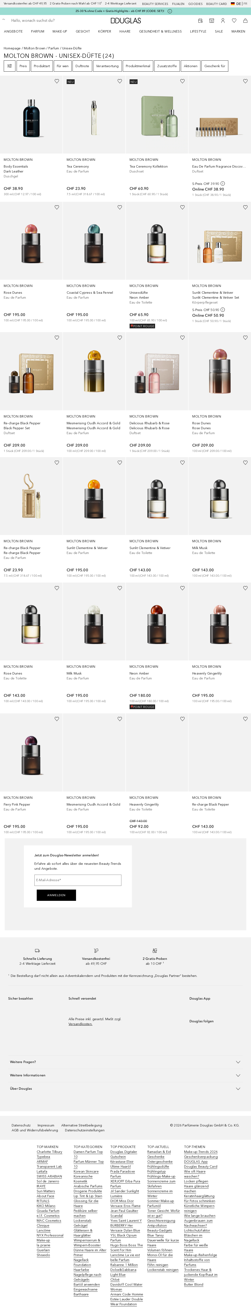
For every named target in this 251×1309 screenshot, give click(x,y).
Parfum (37, 31)
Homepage (12, 48)
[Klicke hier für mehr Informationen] (169, 11)
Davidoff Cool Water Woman (126, 1287)
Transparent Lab (49, 1167)
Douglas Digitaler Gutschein (123, 1154)
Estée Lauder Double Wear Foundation (126, 1301)
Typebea (43, 1157)
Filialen (178, 4)
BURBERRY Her (121, 1226)
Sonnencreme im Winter (160, 1193)
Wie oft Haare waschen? (195, 1174)
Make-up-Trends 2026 (201, 1152)
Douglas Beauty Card (200, 1167)
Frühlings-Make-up (161, 1176)
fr (245, 3)
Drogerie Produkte (88, 1191)
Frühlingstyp (156, 1171)
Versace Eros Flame (125, 1206)
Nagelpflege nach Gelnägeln (87, 1277)
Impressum (46, 1125)
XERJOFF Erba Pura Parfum (125, 1183)
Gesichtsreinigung (161, 1221)
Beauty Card (216, 4)
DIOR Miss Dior (122, 1201)
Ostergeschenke (160, 1162)
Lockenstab (82, 1221)
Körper (104, 31)
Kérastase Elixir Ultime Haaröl (122, 1164)
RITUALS (43, 1201)
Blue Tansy (155, 1235)
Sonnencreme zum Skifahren (161, 1183)
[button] (125, 1062)
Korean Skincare (86, 1171)
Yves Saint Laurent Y (126, 1221)
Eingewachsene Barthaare (86, 1291)
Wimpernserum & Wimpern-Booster (87, 1242)
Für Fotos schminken (199, 1201)
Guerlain (43, 1250)
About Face (45, 1196)
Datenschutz (21, 1125)
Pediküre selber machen (86, 1213)
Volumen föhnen (160, 1250)
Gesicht (83, 31)
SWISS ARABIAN (49, 1176)
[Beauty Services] (200, 20)
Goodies (195, 4)
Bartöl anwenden (87, 1285)
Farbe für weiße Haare (196, 1247)
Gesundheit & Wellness (160, 31)
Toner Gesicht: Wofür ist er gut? (163, 1213)
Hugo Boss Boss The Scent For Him (126, 1247)
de (236, 4)
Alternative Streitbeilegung (81, 1125)
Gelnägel (81, 1226)
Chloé (115, 1280)
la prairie (43, 1245)
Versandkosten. (80, 1024)
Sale (219, 31)
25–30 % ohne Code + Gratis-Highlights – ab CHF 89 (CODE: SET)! (120, 11)
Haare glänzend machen (196, 1188)
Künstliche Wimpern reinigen (199, 1208)
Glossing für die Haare (86, 1203)
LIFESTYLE (198, 31)
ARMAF (42, 1162)
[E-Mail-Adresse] (77, 880)
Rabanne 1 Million (124, 1265)
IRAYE (41, 1186)
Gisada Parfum (48, 1211)
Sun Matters (46, 1191)
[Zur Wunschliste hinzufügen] (56, 81)
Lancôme (44, 1230)
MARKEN (238, 31)
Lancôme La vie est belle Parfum (125, 1257)
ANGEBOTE (13, 31)
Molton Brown (34, 48)
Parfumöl (154, 1206)
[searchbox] (44, 20)
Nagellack (81, 1260)
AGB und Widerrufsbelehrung (35, 1130)
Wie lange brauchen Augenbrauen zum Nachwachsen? (199, 1221)
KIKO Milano (46, 1206)
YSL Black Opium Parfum (123, 1237)
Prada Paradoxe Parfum (122, 1174)
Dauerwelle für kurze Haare (163, 1242)
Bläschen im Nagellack (193, 1237)
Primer (78, 1255)
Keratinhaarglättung (199, 1196)
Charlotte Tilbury (49, 1152)
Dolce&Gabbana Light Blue (123, 1272)
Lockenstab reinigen (163, 1270)
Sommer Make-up (160, 1201)
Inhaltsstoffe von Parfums (197, 1262)
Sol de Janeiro (48, 1181)
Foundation (82, 1265)
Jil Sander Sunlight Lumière (124, 1193)
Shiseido (43, 1255)
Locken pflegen (196, 1181)
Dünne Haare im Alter (90, 1250)
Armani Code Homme (126, 1294)
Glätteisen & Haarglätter (83, 1232)
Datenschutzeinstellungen (85, 1130)
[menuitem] (16, 31)
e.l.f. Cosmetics (48, 1216)
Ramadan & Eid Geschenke (159, 1154)
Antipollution (157, 1226)
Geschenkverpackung (201, 1157)
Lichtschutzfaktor (197, 1230)
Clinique (43, 1226)
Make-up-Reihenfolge (200, 1255)
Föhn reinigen (157, 1265)
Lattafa (42, 1171)
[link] (31, 136)
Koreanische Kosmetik (83, 1178)
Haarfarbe (81, 1270)
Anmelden (56, 895)
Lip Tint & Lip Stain (88, 1196)
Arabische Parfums (88, 1186)
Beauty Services (155, 4)
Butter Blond (193, 1285)
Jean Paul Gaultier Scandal (124, 1213)
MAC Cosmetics (49, 1221)
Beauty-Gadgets (159, 1230)
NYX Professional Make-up (50, 1237)
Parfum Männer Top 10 (89, 1164)
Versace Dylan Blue (125, 1230)
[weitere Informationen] (222, 183)
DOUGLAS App (196, 1162)
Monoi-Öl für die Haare (160, 1257)
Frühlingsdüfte (158, 1167)
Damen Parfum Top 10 (88, 1154)
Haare (125, 31)
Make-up (60, 31)
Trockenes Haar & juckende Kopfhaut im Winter (201, 1275)
